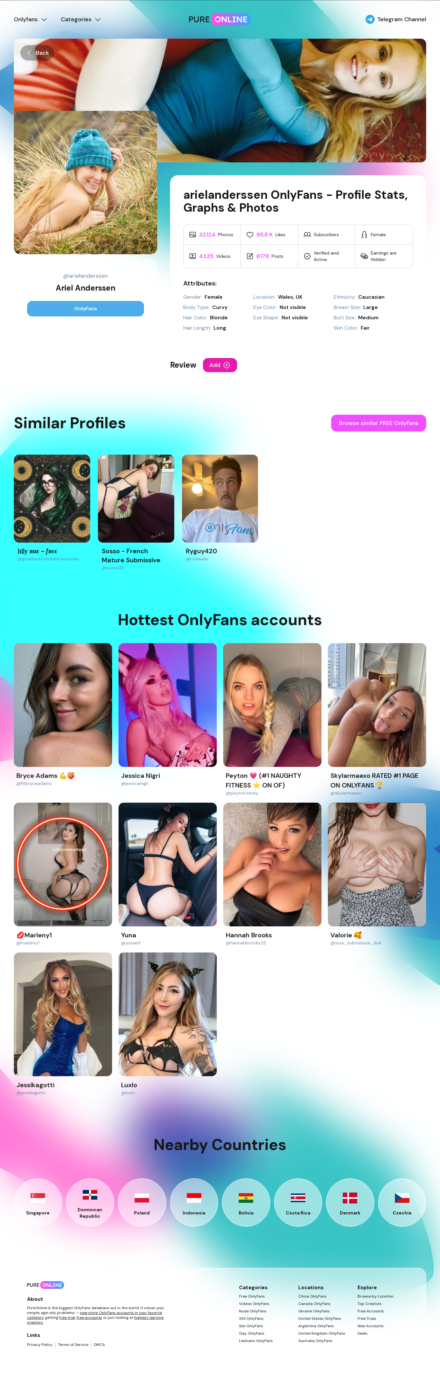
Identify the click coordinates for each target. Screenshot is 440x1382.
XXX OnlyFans (251, 1318)
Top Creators (370, 1303)
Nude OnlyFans (252, 1311)
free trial (67, 1317)
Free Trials (367, 1318)
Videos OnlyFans (254, 1303)
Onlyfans (31, 19)
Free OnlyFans (252, 1296)
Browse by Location (376, 1296)
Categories (81, 19)
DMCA (99, 1344)
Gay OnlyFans (251, 1333)
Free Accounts (371, 1311)
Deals (363, 1333)
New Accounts (371, 1326)
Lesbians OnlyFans (256, 1341)
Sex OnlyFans (251, 1326)
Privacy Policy (40, 1344)
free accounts (89, 1317)
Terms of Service (73, 1344)
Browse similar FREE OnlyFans (378, 423)
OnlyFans (85, 308)
